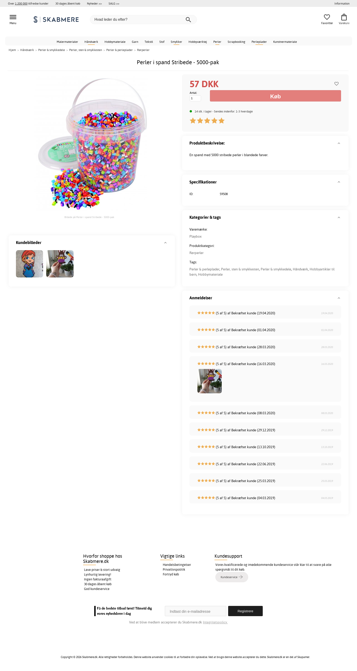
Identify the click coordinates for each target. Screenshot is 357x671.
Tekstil (149, 41)
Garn (135, 41)
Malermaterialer (67, 41)
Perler (217, 41)
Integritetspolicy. (215, 622)
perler (236, 155)
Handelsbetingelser (177, 565)
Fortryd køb (171, 574)
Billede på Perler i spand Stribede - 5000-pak (89, 217)
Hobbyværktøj (198, 41)
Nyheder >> (94, 3)
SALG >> (114, 3)
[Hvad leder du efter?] (143, 19)
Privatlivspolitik (174, 569)
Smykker (176, 41)
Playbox (195, 236)
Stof (161, 41)
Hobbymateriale (115, 41)
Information (341, 3)
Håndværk (91, 41)
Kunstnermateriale (285, 41)
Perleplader (259, 41)
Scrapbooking (236, 41)
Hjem (12, 50)
